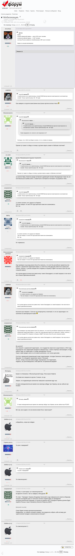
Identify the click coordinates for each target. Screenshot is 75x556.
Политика (15, 14)
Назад (13, 25)
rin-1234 (8, 155)
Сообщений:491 (8, 248)
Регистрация (40, 11)
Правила (21, 11)
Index (15, 11)
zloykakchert (8, 188)
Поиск (27, 11)
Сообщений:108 (8, 212)
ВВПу (8, 215)
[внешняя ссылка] (21, 507)
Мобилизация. (11, 17)
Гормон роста (8, 442)
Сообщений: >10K (8, 86)
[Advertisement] (45, 69)
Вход (59, 11)
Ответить (69, 108)
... (33, 120)
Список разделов (6, 14)
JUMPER (8, 90)
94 (24, 25)
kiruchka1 (8, 29)
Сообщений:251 (8, 184)
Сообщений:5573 (8, 391)
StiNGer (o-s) (8, 419)
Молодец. (8, 371)
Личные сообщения (51, 11)
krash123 (21, 94)
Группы (32, 11)
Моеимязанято (8, 113)
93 (22, 25)
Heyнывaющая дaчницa (8, 252)
